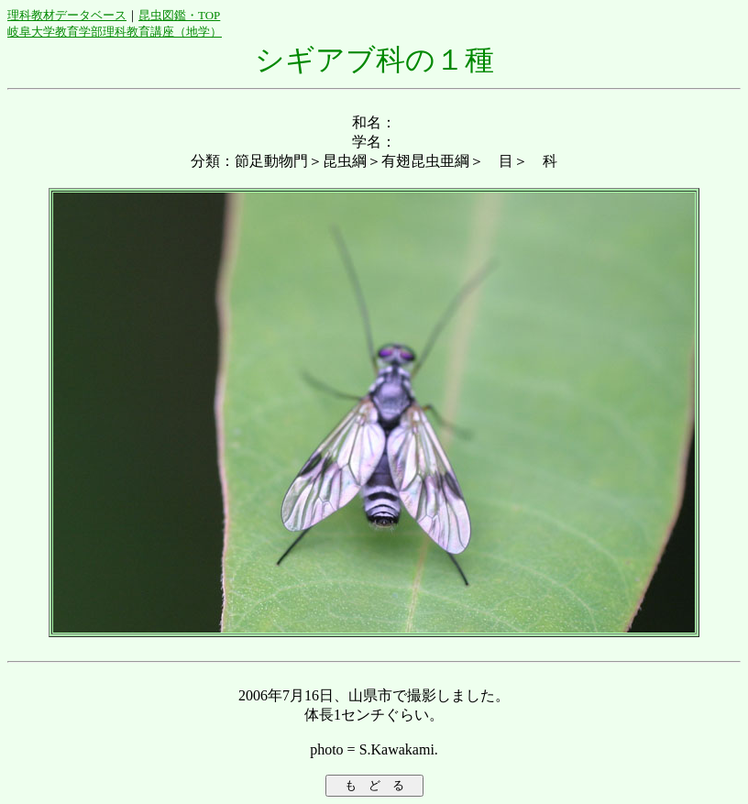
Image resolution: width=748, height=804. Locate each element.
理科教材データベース (66, 15)
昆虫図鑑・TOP (179, 15)
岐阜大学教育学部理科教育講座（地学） (114, 32)
